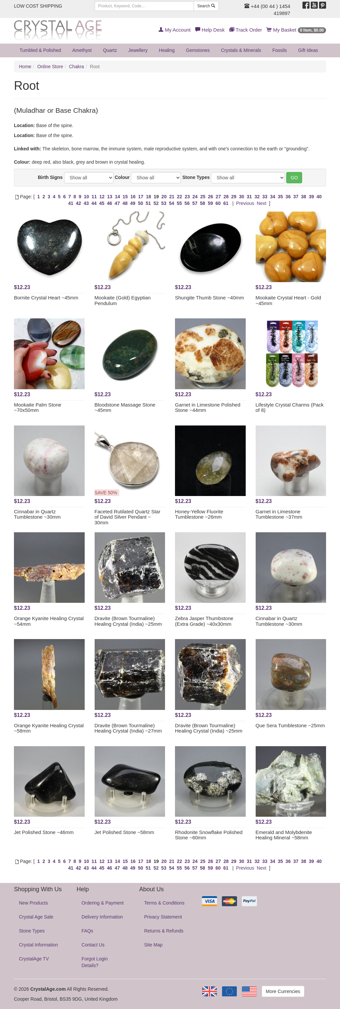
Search (206, 6)
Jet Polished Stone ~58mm (124, 832)
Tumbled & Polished (40, 50)
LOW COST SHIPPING (38, 6)
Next (261, 203)
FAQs (87, 930)
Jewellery (137, 50)
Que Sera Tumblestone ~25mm (290, 725)
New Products (33, 903)
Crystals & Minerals (241, 50)
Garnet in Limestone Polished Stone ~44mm (207, 407)
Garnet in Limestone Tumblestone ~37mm (279, 514)
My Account (174, 30)
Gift (308, 50)
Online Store (50, 66)
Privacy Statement (163, 917)
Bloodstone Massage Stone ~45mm (125, 407)
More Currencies (283, 991)
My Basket (296, 30)
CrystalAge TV (34, 958)
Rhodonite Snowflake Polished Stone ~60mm (208, 835)
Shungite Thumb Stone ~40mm (209, 297)
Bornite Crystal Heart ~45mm (46, 297)
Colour (122, 177)
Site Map (153, 944)
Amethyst (82, 50)
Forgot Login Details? (95, 962)
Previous (245, 203)
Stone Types (196, 177)
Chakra (76, 66)
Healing (167, 50)
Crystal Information (38, 944)
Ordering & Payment (103, 903)
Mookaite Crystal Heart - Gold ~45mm (288, 300)
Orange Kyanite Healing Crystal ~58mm (49, 728)
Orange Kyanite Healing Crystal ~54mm (49, 621)
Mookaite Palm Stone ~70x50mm (37, 407)
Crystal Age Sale (36, 917)
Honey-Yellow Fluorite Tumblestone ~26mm (199, 514)
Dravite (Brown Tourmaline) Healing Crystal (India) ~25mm (128, 621)
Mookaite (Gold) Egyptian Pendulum (123, 300)
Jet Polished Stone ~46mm (44, 832)
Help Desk (209, 30)
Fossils (279, 50)
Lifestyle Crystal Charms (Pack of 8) (290, 407)
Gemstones (198, 50)
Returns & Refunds (163, 930)
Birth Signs (50, 177)
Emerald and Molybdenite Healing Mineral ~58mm (284, 835)
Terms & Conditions (164, 903)
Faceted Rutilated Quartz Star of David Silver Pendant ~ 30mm (127, 517)
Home (25, 66)
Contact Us (93, 944)
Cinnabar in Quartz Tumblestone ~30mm (37, 514)
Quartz (110, 50)
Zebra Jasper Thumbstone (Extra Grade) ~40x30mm (204, 621)
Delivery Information (102, 917)
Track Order (245, 30)
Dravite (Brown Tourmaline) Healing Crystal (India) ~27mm (128, 728)
